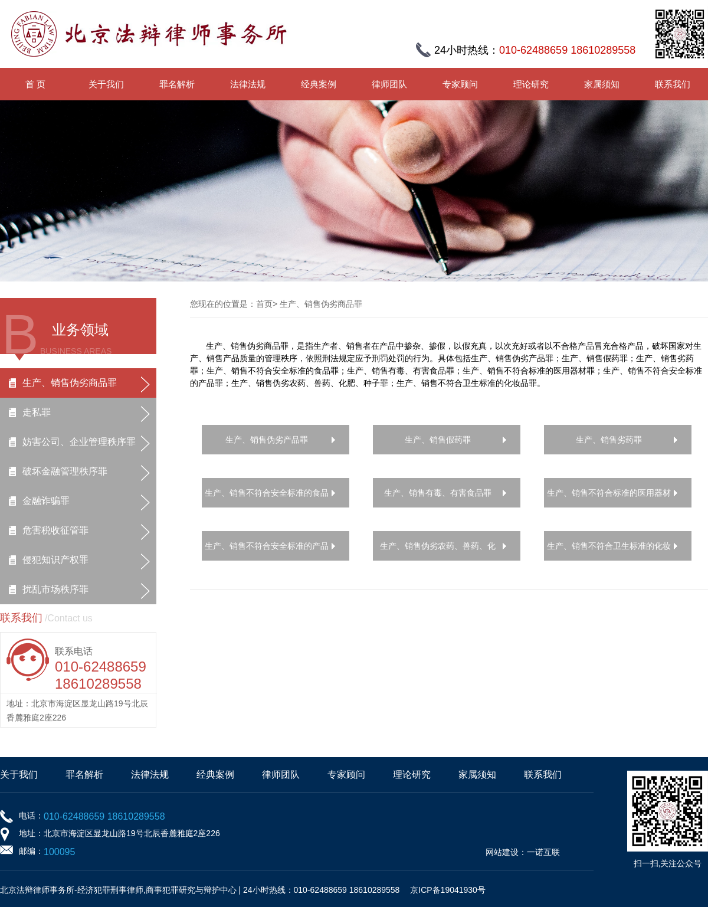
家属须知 (602, 84)
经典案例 (318, 84)
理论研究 (531, 84)
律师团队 (389, 84)
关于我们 (106, 84)
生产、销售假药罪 (438, 439)
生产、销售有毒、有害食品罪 (437, 492)
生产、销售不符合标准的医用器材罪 (609, 497)
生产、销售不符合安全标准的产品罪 (267, 551)
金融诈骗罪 (46, 501)
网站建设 (502, 852)
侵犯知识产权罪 (55, 560)
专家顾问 (460, 84)
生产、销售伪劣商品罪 (69, 383)
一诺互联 (543, 852)
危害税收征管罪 (55, 530)
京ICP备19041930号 (448, 890)
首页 (264, 304)
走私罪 (36, 412)
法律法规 (248, 84)
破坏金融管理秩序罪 (64, 471)
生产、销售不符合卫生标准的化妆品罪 (609, 551)
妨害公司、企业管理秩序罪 (79, 442)
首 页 (35, 84)
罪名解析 (177, 84)
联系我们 (672, 84)
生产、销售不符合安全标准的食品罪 (267, 497)
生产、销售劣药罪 (609, 439)
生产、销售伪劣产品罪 (266, 439)
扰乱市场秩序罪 (55, 589)
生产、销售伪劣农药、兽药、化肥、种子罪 (438, 551)
